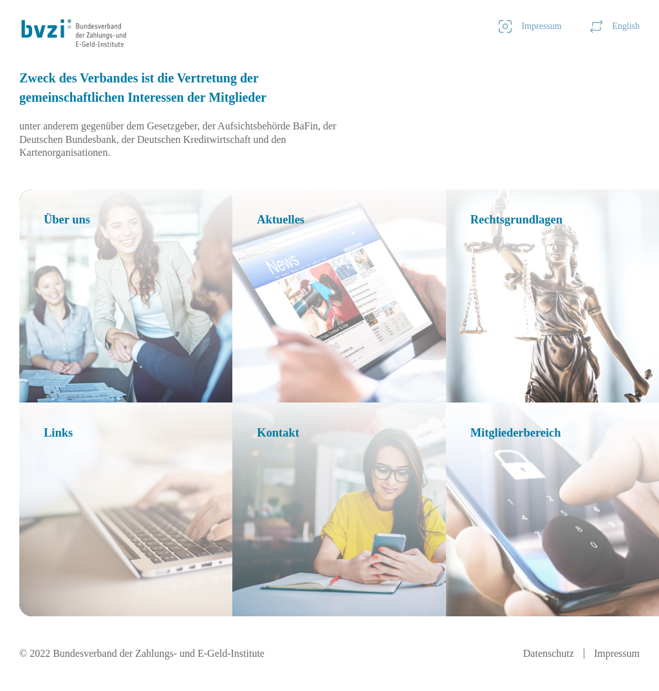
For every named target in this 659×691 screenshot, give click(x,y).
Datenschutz (548, 653)
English (615, 26)
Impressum (530, 26)
